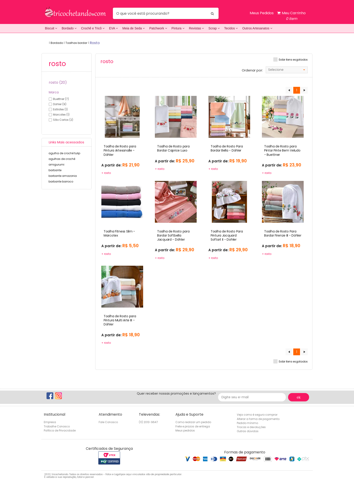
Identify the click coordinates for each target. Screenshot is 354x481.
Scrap (213, 28)
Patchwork (158, 28)
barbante (55, 170)
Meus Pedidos (262, 13)
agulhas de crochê (62, 159)
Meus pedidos (185, 430)
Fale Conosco (108, 422)
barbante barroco (61, 181)
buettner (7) (61, 99)
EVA (113, 28)
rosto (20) (58, 82)
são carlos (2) (63, 120)
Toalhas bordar (76, 43)
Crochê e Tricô (93, 28)
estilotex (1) (60, 109)
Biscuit (51, 28)
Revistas (196, 28)
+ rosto (106, 173)
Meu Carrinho (291, 15)
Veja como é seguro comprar (257, 415)
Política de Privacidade (60, 430)
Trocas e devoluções (251, 427)
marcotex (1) (61, 114)
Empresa (50, 422)
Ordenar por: (252, 70)
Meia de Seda (133, 28)
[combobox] (287, 69)
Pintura (178, 28)
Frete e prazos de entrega (192, 426)
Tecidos (231, 28)
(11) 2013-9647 (148, 422)
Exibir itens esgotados (293, 60)
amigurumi (56, 164)
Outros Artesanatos (257, 28)
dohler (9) (59, 104)
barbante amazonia (63, 176)
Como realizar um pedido (193, 422)
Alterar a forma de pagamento (258, 419)
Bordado (69, 28)
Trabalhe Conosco (57, 426)
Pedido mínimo (247, 423)
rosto (95, 42)
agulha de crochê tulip (64, 153)
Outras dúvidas (248, 431)
